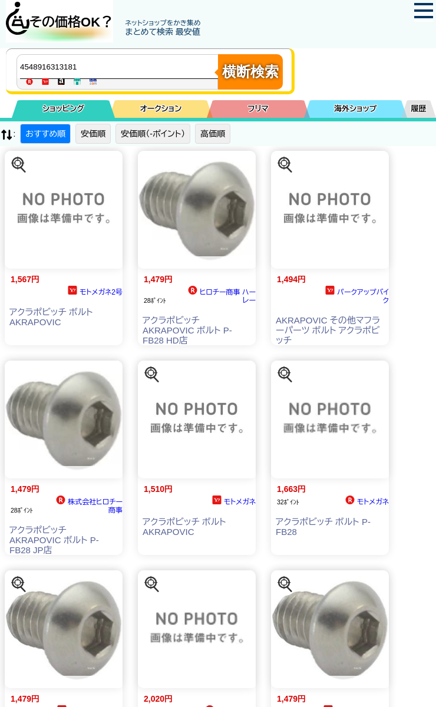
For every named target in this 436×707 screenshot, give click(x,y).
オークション (160, 108)
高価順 (212, 133)
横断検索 (250, 72)
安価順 (93, 133)
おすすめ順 (45, 133)
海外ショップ (355, 108)
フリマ (257, 108)
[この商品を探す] (19, 165)
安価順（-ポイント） (153, 133)
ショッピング (63, 108)
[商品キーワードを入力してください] (120, 66)
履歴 (419, 108)
